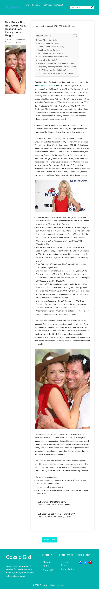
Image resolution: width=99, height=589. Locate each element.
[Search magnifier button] (92, 7)
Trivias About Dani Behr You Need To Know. (56, 63)
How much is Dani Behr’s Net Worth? (53, 56)
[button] (23, 9)
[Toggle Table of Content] (74, 36)
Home (26, 5)
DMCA (46, 566)
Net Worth (47, 5)
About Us (47, 562)
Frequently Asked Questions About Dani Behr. (57, 67)
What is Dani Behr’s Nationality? (51, 47)
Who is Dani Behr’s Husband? (50, 53)
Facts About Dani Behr (47, 40)
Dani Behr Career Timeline (49, 50)
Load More (49, 539)
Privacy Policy (67, 569)
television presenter (46, 85)
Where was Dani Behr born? (54, 70)
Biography (36, 5)
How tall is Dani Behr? (47, 60)
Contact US (58, 5)
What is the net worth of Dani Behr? (57, 73)
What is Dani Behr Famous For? (51, 43)
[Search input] (80, 7)
